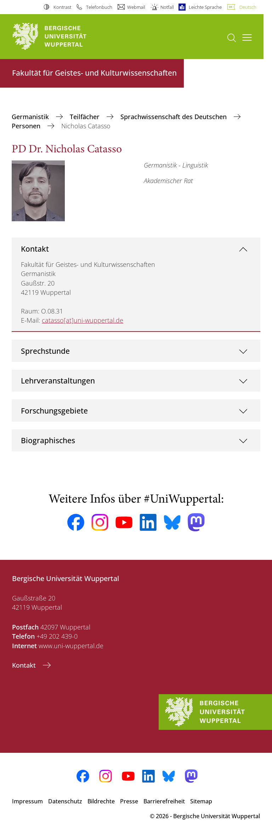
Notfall (167, 7)
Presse (129, 801)
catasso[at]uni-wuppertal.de (82, 320)
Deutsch (247, 7)
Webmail (136, 7)
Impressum (27, 801)
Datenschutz (65, 801)
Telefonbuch (99, 7)
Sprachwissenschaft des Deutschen (174, 116)
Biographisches (48, 440)
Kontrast (62, 7)
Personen (27, 126)
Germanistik (31, 116)
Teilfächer (85, 116)
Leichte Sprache (205, 7)
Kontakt (35, 248)
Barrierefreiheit (164, 801)
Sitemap (201, 801)
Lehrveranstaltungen (58, 380)
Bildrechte (101, 801)
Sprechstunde (45, 351)
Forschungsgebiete (54, 410)
